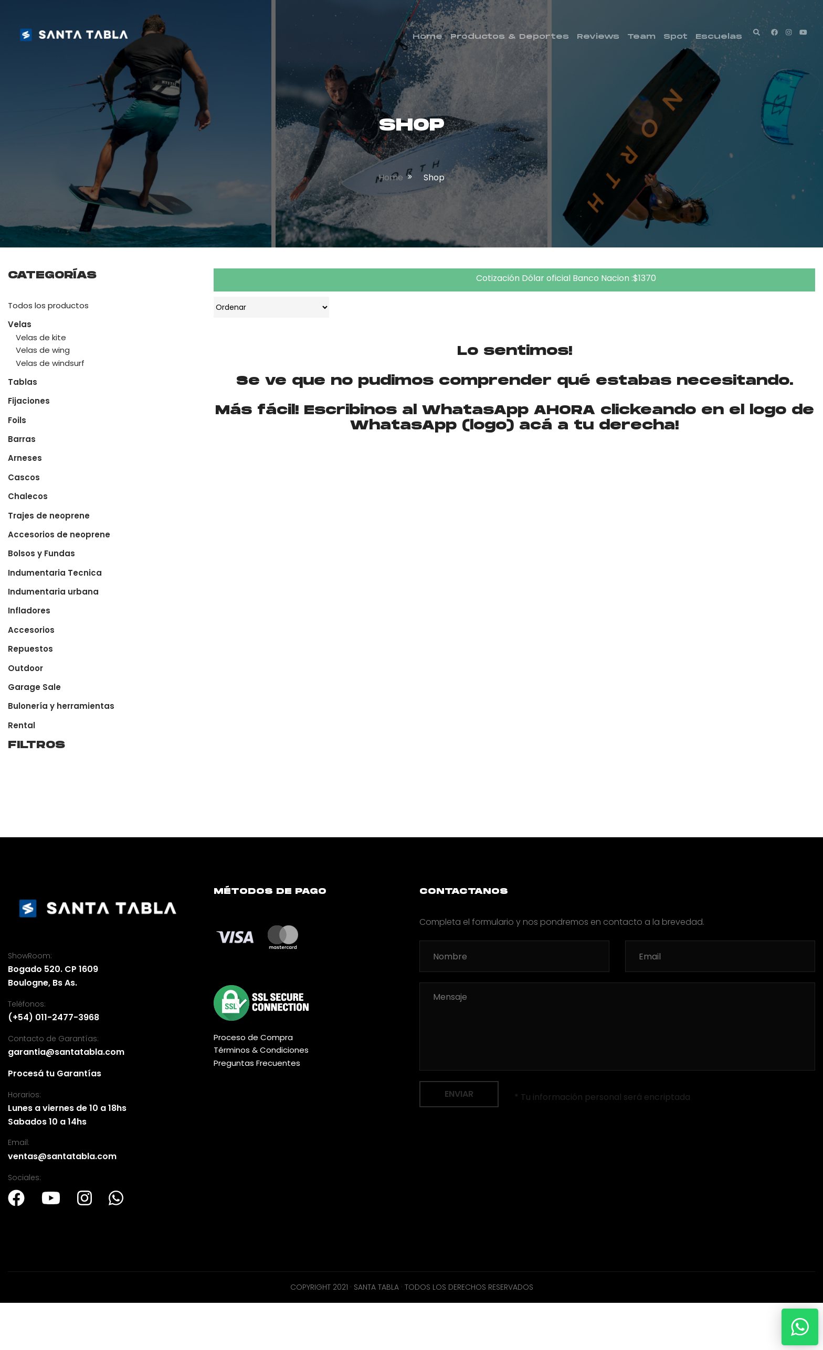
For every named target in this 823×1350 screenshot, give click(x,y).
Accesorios (31, 629)
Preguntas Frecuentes (257, 1062)
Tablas (22, 381)
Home (427, 37)
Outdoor (25, 668)
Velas (19, 324)
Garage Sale (34, 687)
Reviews (598, 37)
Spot (675, 37)
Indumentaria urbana (53, 591)
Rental (21, 725)
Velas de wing (43, 349)
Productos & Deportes (509, 37)
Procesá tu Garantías (54, 1073)
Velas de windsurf (50, 363)
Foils (17, 420)
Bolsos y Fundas (41, 553)
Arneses (25, 457)
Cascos (24, 477)
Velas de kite (41, 337)
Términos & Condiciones (261, 1049)
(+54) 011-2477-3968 (53, 1017)
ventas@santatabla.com (62, 1156)
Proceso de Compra (253, 1037)
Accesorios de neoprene (59, 534)
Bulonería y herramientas (61, 705)
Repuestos (30, 648)
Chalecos (28, 496)
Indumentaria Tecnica (55, 572)
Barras (22, 439)
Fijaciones (29, 400)
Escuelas (718, 37)
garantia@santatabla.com (66, 1052)
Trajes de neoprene (49, 515)
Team (641, 37)
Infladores (29, 610)
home (390, 177)
